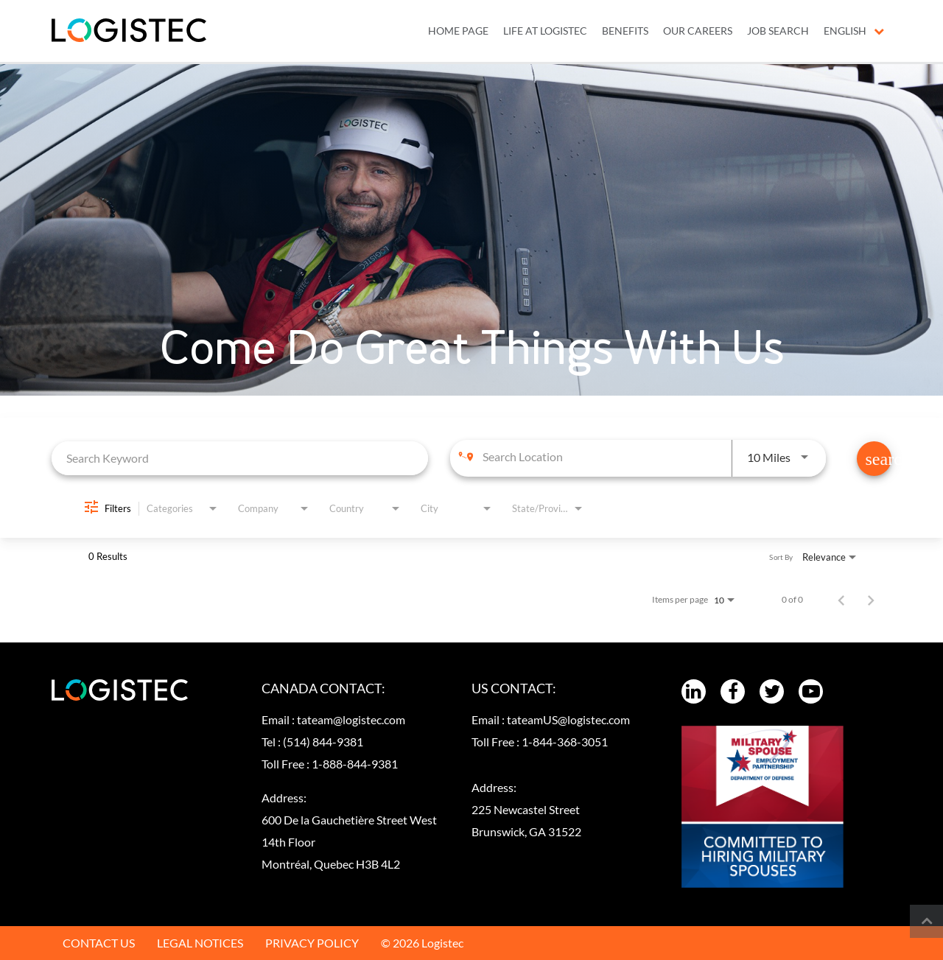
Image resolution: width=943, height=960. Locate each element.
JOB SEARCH (778, 31)
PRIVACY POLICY (312, 943)
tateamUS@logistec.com (568, 719)
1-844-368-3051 (565, 742)
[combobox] (239, 458)
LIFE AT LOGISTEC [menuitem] (545, 31)
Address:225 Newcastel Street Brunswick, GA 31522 (526, 809)
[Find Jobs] (874, 458)
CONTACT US (99, 943)
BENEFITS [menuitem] (625, 31)
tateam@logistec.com (351, 719)
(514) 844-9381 (323, 742)
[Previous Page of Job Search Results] (841, 599)
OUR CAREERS (697, 31)
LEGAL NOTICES (200, 943)
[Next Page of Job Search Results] (871, 599)
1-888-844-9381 (355, 764)
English (854, 31)
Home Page (458, 31)
